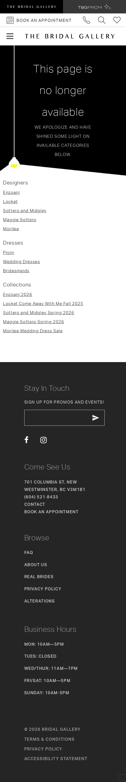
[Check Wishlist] (117, 20)
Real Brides (39, 576)
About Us (35, 564)
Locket (10, 201)
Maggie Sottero (19, 219)
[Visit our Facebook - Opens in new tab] (26, 440)
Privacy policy (43, 748)
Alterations (39, 601)
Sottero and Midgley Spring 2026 (38, 312)
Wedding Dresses (21, 261)
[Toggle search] (102, 20)
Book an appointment (51, 511)
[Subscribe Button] (96, 418)
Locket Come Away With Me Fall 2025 (43, 303)
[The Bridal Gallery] (70, 36)
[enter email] (64, 418)
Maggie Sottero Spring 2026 (33, 321)
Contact (34, 504)
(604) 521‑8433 (41, 496)
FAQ (28, 552)
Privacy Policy (43, 588)
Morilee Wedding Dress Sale (33, 330)
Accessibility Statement (56, 758)
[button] (10, 36)
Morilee (11, 228)
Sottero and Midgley (25, 210)
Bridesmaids (16, 270)
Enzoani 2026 (17, 294)
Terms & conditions (49, 739)
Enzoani (11, 192)
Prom (8, 252)
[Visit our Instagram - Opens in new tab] (43, 440)
